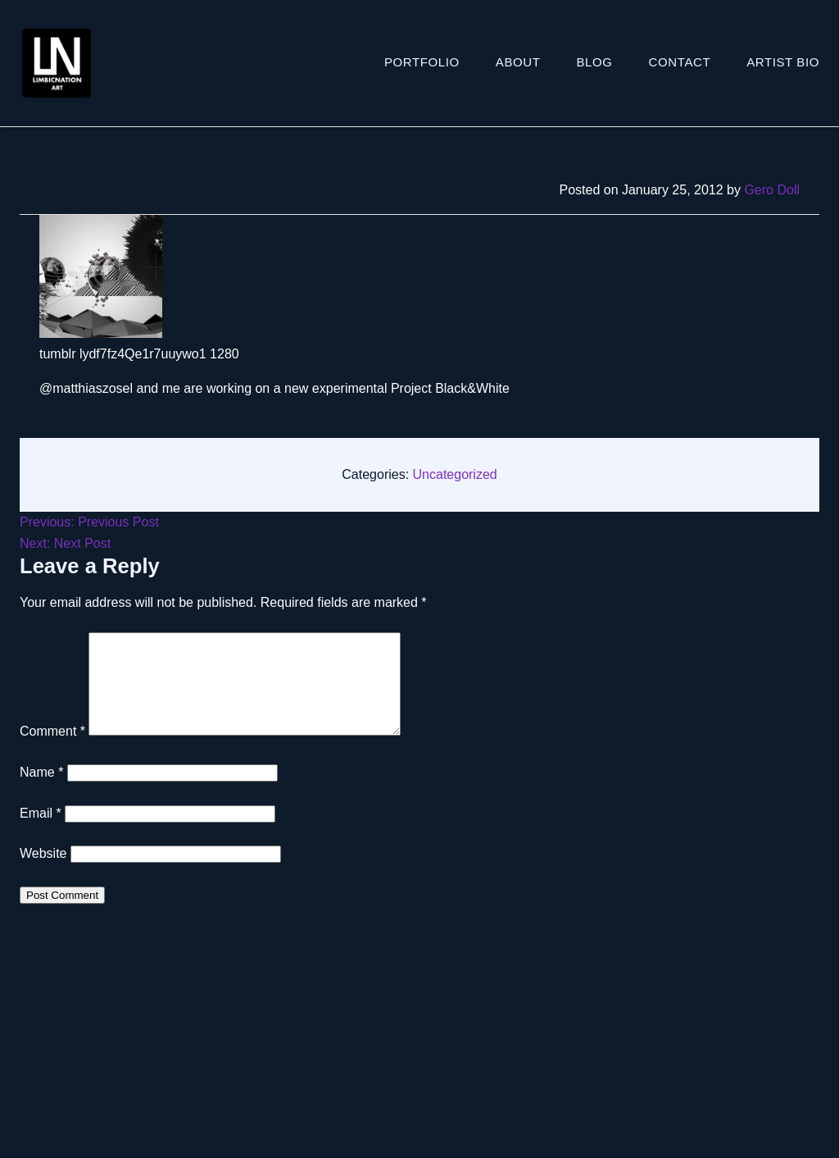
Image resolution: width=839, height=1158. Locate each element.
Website (43, 873)
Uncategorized (455, 474)
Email (40, 833)
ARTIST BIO (782, 62)
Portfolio (422, 62)
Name (41, 792)
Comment (52, 751)
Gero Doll (772, 190)
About (518, 62)
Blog (595, 62)
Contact (680, 62)
